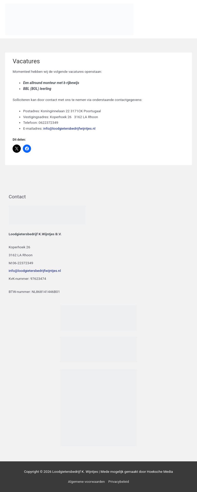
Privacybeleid (118, 481)
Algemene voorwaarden (86, 481)
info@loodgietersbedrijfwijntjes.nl (69, 128)
